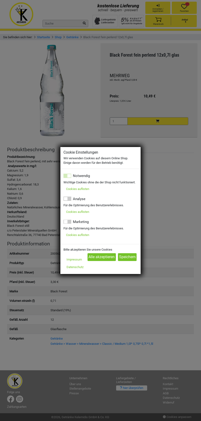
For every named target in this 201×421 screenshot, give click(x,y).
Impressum (74, 259)
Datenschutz (75, 267)
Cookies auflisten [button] (77, 189)
